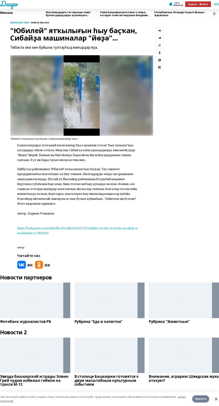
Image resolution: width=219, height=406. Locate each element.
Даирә (8, 3)
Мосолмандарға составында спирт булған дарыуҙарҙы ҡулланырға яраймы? (68, 14)
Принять (200, 399)
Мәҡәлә (6, 13)
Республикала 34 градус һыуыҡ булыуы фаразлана (179, 14)
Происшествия (19, 22)
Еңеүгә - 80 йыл (198, 4)
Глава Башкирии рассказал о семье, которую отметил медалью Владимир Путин (124, 14)
